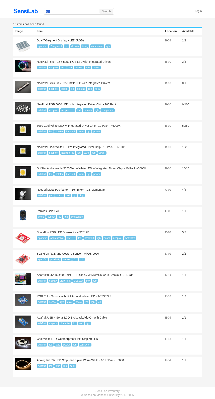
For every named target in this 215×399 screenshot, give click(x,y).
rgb (108, 46)
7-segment (56, 46)
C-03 (168, 211)
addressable (56, 238)
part (51, 195)
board (64, 88)
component (97, 46)
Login (198, 11)
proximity (55, 259)
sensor (51, 216)
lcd (74, 323)
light (62, 302)
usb (81, 323)
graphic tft (65, 280)
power (96, 67)
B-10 (168, 61)
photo (79, 302)
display (75, 46)
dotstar (59, 131)
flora (97, 88)
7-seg (85, 46)
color (69, 302)
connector (85, 344)
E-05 (168, 317)
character (65, 323)
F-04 (168, 360)
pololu (41, 216)
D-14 (168, 275)
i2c (75, 259)
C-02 (168, 189)
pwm (80, 131)
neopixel (53, 67)
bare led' (70, 131)
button (60, 195)
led (66, 46)
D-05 (168, 253)
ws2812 (71, 238)
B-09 (168, 40)
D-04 (168, 232)
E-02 (168, 296)
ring (63, 67)
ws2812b (130, 238)
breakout (89, 238)
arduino (79, 67)
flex (88, 280)
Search (106, 11)
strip (58, 344)
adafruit (42, 67)
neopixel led (67, 110)
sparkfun (42, 46)
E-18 (168, 338)
